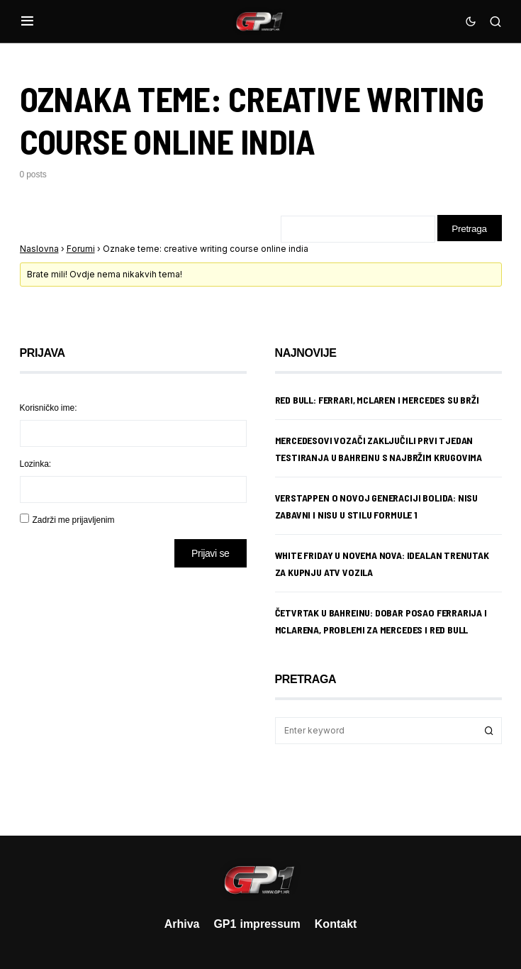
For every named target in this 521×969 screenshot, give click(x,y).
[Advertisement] (133, 691)
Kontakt (336, 924)
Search (489, 732)
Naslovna (39, 249)
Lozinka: (36, 465)
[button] (27, 21)
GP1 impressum (256, 924)
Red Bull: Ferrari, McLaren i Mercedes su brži (377, 401)
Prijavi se (210, 554)
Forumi (81, 249)
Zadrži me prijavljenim (74, 521)
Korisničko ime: (48, 409)
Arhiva (182, 924)
